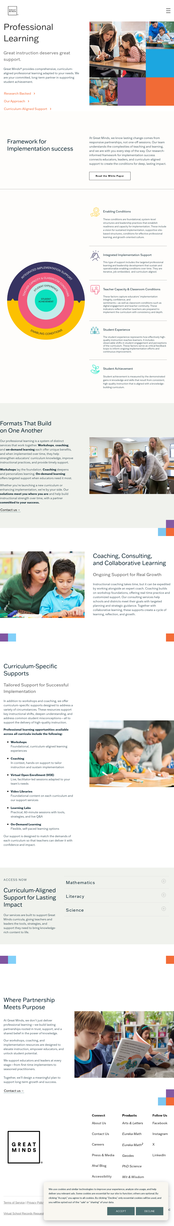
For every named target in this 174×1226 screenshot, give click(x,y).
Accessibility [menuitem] (101, 1176)
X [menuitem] (153, 1144)
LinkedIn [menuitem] (159, 1155)
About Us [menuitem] (99, 1123)
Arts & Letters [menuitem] (132, 1123)
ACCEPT (121, 1211)
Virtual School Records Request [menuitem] (24, 1213)
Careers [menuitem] (98, 1144)
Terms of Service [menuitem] (14, 1202)
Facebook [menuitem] (159, 1123)
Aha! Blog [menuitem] (99, 1166)
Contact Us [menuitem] (100, 1134)
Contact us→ (10, 510)
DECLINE (149, 1211)
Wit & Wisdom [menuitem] (133, 1177)
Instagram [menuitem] (160, 1134)
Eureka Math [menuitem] (132, 1134)
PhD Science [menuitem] (132, 1166)
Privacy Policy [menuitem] (36, 1202)
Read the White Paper (110, 176)
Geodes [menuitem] (128, 1156)
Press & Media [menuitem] (103, 1155)
